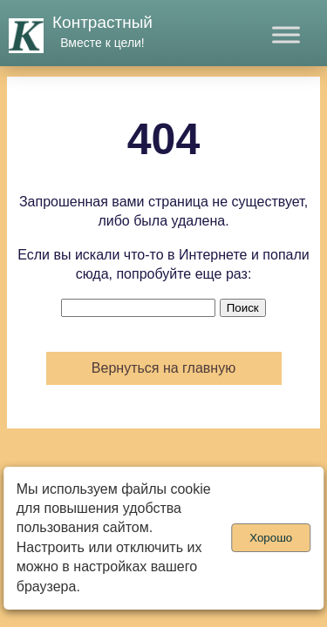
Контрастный (102, 22)
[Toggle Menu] (286, 34)
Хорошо (270, 537)
